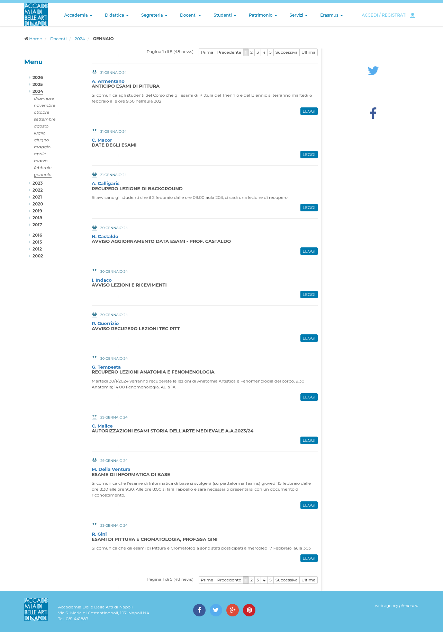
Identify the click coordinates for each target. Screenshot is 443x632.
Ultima (308, 52)
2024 (80, 38)
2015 (37, 242)
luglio (40, 132)
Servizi (299, 15)
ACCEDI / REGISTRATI (384, 15)
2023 (38, 183)
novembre (44, 105)
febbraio (43, 167)
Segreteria (154, 15)
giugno (41, 139)
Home (35, 38)
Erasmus (331, 15)
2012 (37, 249)
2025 (38, 84)
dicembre (44, 98)
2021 (37, 197)
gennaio (43, 174)
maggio (42, 146)
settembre (45, 119)
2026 (38, 77)
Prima (207, 52)
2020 (38, 204)
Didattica (117, 15)
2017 (37, 224)
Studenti (225, 15)
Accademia (78, 15)
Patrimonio (263, 15)
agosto (41, 126)
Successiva (286, 52)
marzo (40, 160)
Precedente (229, 52)
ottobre (41, 112)
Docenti (190, 15)
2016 (37, 235)
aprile (40, 153)
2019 (37, 210)
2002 (38, 255)
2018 (37, 217)
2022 (38, 190)
